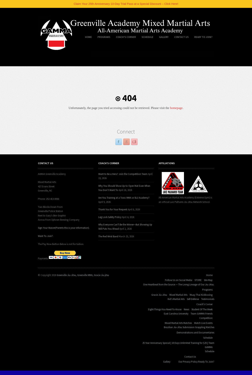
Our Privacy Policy (188, 361)
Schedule (146, 37)
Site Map (208, 280)
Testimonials (207, 299)
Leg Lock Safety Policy (109, 217)
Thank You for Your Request (112, 209)
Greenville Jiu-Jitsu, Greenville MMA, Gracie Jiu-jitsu (83, 275)
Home (87, 37)
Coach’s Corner (124, 37)
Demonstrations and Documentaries (195, 332)
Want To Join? (45, 236)
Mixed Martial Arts (178, 294)
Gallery (163, 37)
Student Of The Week (202, 309)
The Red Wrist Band (108, 236)
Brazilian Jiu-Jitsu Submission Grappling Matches (189, 327)
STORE (198, 280)
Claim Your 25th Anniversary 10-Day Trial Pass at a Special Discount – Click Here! (126, 3)
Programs (102, 37)
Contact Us (180, 37)
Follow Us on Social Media (178, 280)
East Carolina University (176, 313)
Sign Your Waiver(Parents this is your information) (63, 227)
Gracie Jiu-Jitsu (159, 294)
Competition (206, 318)
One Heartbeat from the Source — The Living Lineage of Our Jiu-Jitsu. (178, 284)
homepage (176, 108)
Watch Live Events (203, 323)
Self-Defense (193, 299)
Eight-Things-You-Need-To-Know (164, 309)
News (186, 309)
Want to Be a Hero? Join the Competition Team (122, 174)
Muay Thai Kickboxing (201, 294)
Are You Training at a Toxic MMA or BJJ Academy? (123, 197)
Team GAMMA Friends (202, 313)
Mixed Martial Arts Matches (178, 323)
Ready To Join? (203, 37)
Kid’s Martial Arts (176, 299)
